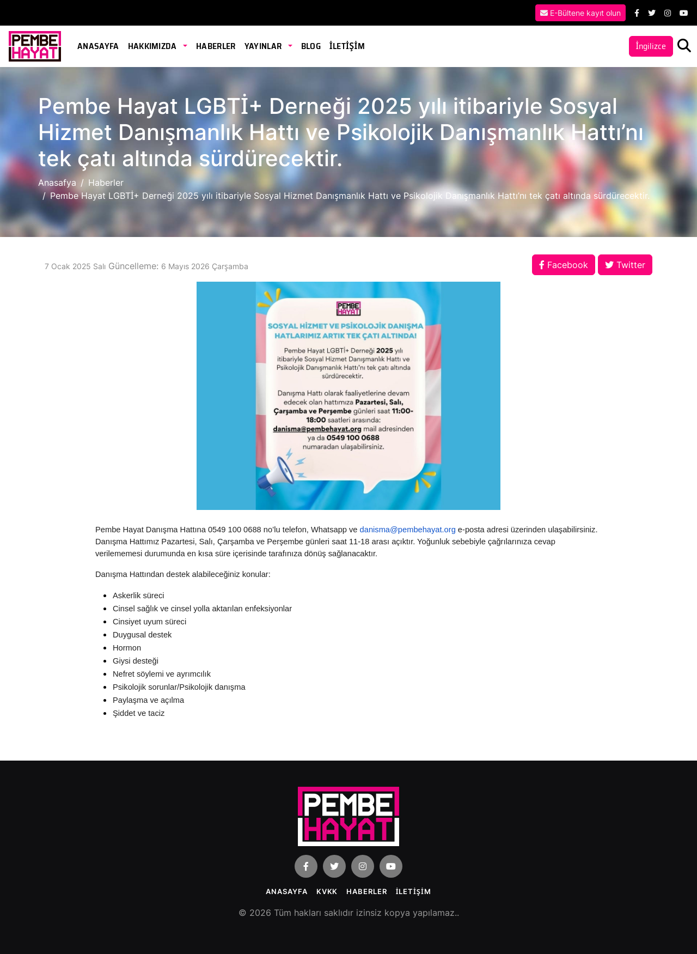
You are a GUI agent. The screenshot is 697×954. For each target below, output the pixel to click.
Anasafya (57, 182)
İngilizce (651, 46)
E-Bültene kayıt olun (580, 12)
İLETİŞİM (347, 46)
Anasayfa (98, 46)
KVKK (327, 891)
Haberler (216, 46)
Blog (311, 46)
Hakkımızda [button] (153, 46)
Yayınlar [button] (264, 46)
